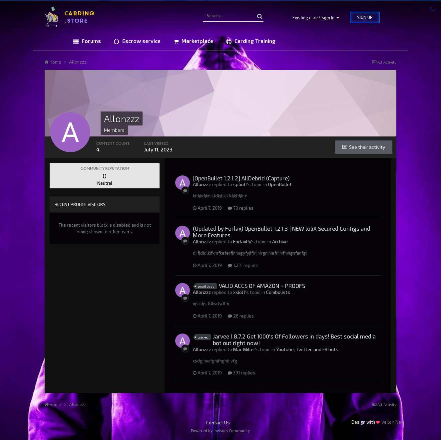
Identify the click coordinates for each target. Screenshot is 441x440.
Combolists (278, 292)
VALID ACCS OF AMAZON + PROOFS (262, 285)
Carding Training (254, 41)
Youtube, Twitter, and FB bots (307, 349)
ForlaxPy (242, 241)
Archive (280, 241)
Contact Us (218, 422)
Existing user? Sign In (315, 17)
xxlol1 (239, 292)
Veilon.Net (392, 422)
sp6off (240, 184)
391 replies (241, 372)
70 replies (240, 208)
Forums (90, 41)
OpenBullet (280, 184)
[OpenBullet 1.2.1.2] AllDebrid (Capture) (241, 178)
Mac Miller (244, 349)
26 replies (241, 316)
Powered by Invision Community (220, 430)
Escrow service (141, 41)
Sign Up (365, 17)
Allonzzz (202, 184)
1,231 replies (243, 265)
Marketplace (196, 41)
